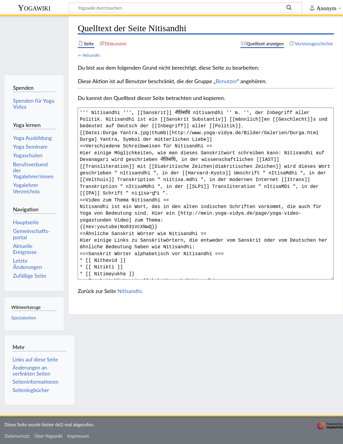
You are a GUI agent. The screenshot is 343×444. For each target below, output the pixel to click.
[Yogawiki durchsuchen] (185, 7)
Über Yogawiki (48, 436)
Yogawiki (34, 7)
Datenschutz (17, 436)
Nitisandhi (91, 55)
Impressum (78, 436)
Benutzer (226, 81)
